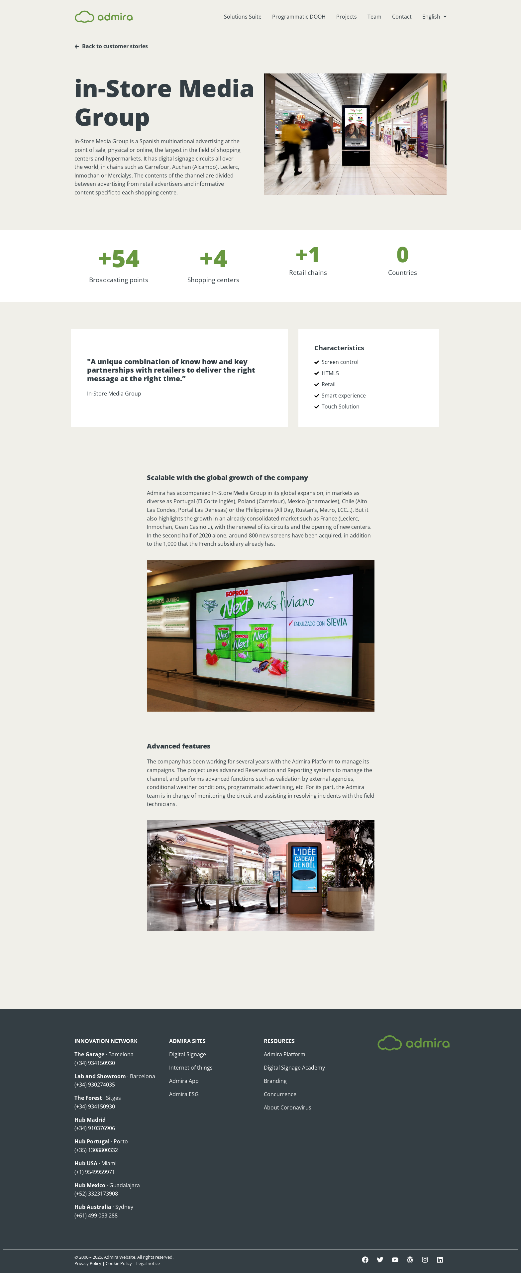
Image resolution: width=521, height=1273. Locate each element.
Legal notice (148, 1263)
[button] (434, 16)
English (434, 16)
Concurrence (280, 1094)
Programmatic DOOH (299, 16)
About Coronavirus (287, 1107)
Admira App (184, 1081)
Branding (275, 1081)
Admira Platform (284, 1054)
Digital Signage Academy (294, 1067)
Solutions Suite (242, 16)
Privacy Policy (87, 1263)
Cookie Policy (119, 1263)
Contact (402, 16)
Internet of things (191, 1067)
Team (374, 16)
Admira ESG (184, 1094)
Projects (346, 16)
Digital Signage (187, 1054)
